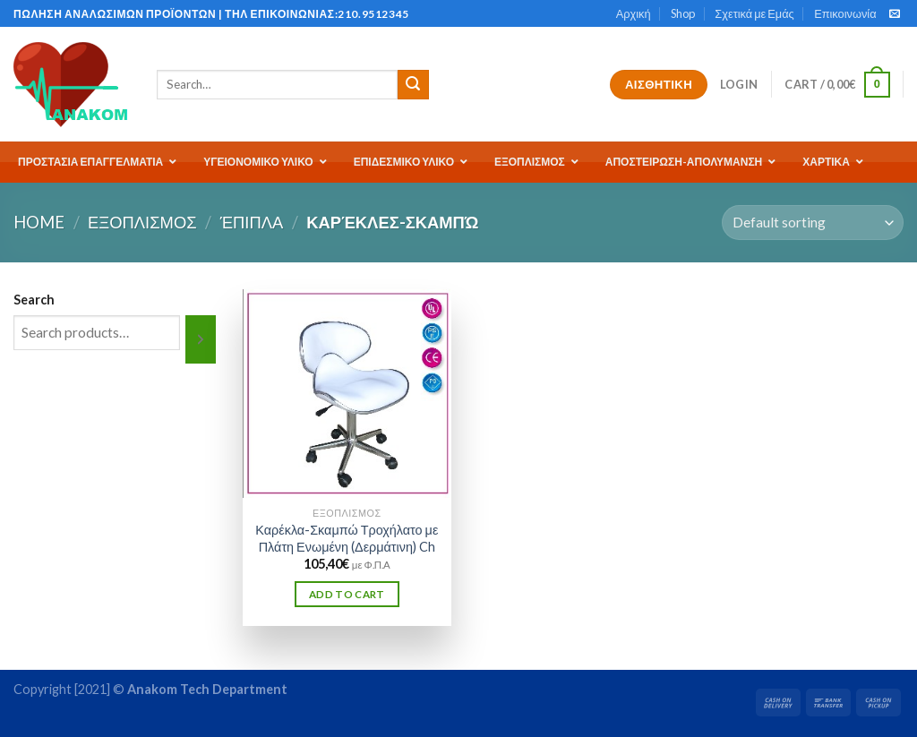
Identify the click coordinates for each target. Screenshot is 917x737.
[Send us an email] (894, 14)
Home (38, 222)
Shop (683, 13)
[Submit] (413, 85)
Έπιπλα (252, 222)
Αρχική (633, 13)
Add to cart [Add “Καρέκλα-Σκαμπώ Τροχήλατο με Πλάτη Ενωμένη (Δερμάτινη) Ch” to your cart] (347, 594)
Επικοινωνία (845, 13)
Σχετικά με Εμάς (754, 13)
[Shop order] (813, 222)
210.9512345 (373, 14)
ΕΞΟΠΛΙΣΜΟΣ (142, 222)
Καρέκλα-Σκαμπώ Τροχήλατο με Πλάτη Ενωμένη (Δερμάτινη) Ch (346, 538)
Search (34, 299)
